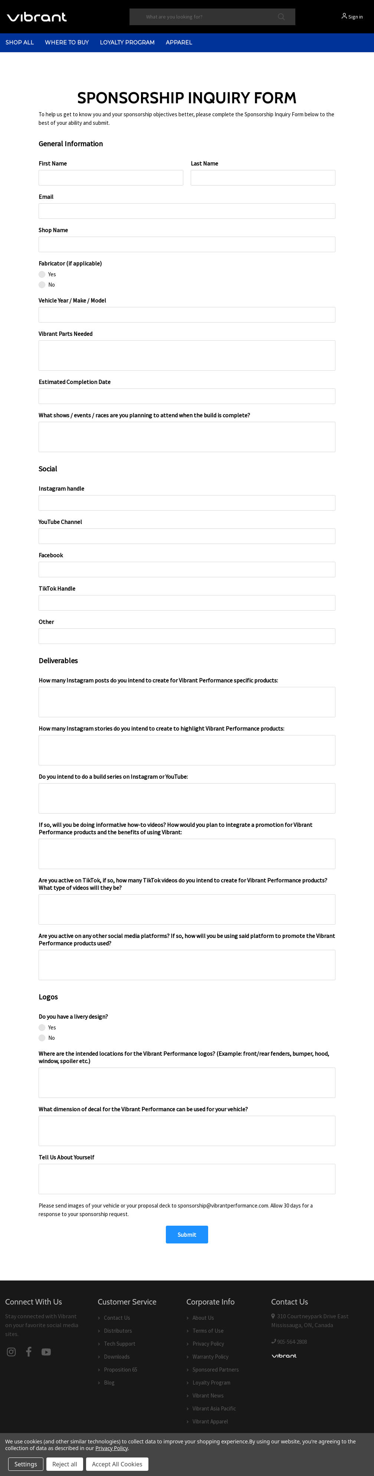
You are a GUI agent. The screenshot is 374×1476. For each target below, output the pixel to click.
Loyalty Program (127, 42)
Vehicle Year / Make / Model (72, 300)
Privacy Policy (208, 1343)
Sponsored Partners (216, 1369)
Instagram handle (61, 488)
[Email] (187, 211)
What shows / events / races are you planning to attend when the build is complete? (144, 415)
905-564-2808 (292, 1341)
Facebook (51, 555)
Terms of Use (208, 1330)
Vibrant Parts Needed (65, 333)
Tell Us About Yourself (66, 1157)
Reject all (64, 1464)
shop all (20, 42)
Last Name (204, 163)
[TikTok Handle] (187, 603)
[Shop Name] (187, 244)
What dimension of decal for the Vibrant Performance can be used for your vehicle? (143, 1109)
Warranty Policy (211, 1356)
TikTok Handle (57, 588)
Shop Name (53, 230)
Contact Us (117, 1317)
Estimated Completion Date (75, 381)
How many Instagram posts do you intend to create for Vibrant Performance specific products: (158, 680)
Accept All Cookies (117, 1464)
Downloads (117, 1356)
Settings (25, 1464)
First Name (53, 163)
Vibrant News (208, 1395)
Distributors (118, 1330)
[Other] (187, 636)
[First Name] (111, 177)
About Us (203, 1317)
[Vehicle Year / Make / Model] (187, 314)
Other (46, 621)
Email (46, 196)
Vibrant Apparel (210, 1421)
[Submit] (187, 1234)
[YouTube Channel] (187, 536)
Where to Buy (67, 42)
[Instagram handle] (187, 503)
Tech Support (119, 1343)
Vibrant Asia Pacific (214, 1408)
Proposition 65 (120, 1369)
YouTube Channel (60, 521)
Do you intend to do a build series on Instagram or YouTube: (113, 776)
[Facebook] (187, 569)
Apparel (179, 42)
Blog (109, 1382)
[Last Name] (263, 177)
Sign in (355, 16)
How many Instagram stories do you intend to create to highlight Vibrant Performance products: (161, 728)
